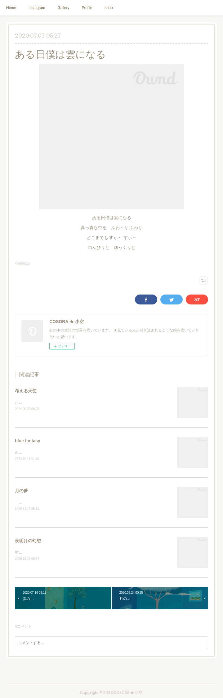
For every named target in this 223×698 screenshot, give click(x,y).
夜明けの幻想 (28, 541)
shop (109, 8)
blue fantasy (27, 441)
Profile (87, 8)
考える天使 (26, 390)
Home (11, 8)
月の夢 (21, 491)
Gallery (63, 8)
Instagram (37, 8)
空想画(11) (22, 263)
